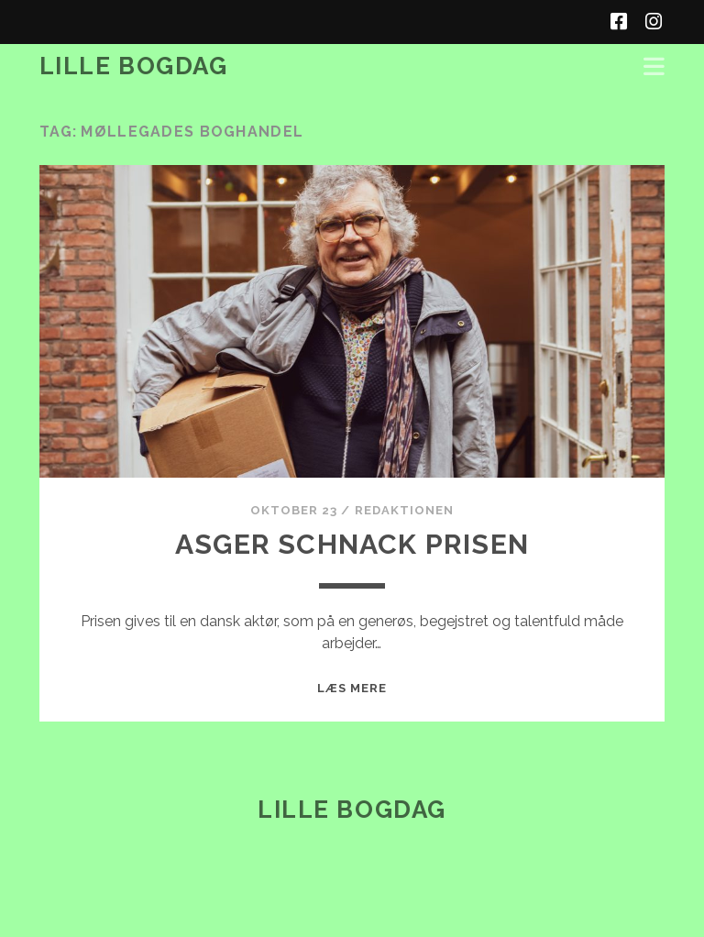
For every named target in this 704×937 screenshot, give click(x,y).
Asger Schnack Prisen (352, 544)
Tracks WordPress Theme (274, 916)
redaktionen (404, 510)
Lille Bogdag (133, 66)
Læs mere (352, 688)
